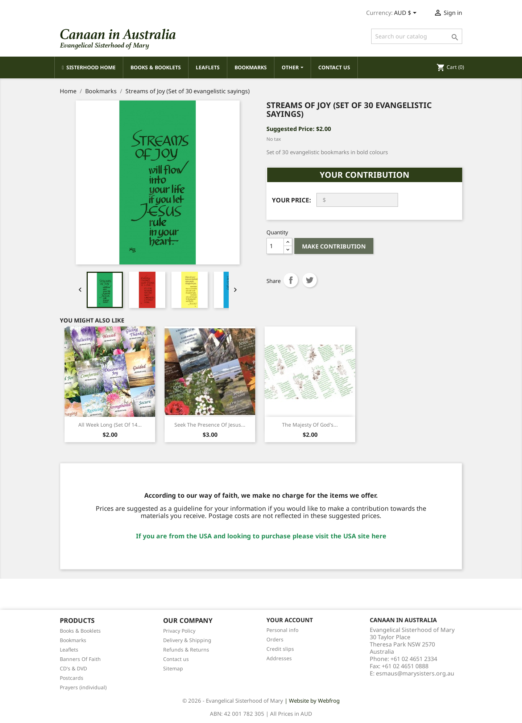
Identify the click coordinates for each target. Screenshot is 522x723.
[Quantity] (275, 246)
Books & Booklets (80, 630)
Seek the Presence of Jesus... (209, 424)
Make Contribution (334, 246)
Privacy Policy (179, 630)
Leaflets (69, 649)
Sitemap (173, 668)
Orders (274, 639)
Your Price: (291, 200)
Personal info (282, 630)
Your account (289, 620)
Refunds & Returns (186, 649)
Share (290, 280)
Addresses (279, 658)
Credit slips (280, 648)
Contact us (176, 659)
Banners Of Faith (80, 659)
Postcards (71, 677)
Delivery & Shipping (187, 640)
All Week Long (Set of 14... (110, 424)
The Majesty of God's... (310, 424)
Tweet (309, 280)
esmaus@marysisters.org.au (415, 673)
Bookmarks (73, 640)
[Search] (416, 36)
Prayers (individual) (83, 687)
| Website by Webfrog (312, 700)
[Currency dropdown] (406, 13)
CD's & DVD (73, 668)
